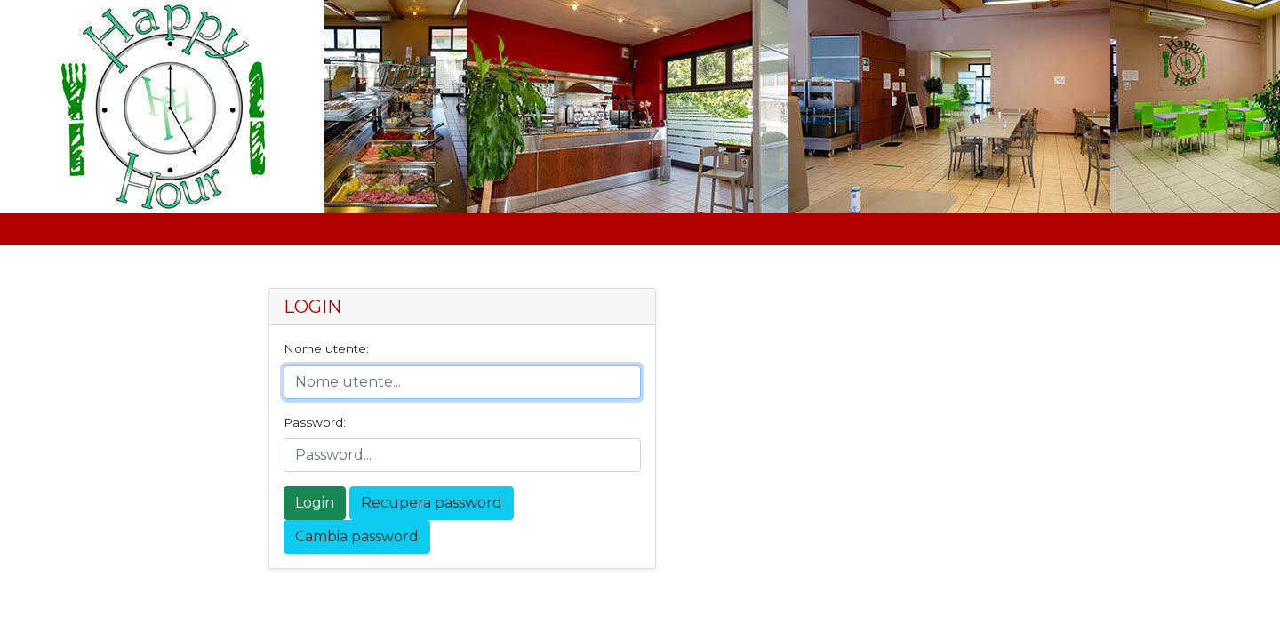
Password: (315, 422)
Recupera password (431, 502)
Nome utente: (326, 348)
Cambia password (357, 536)
